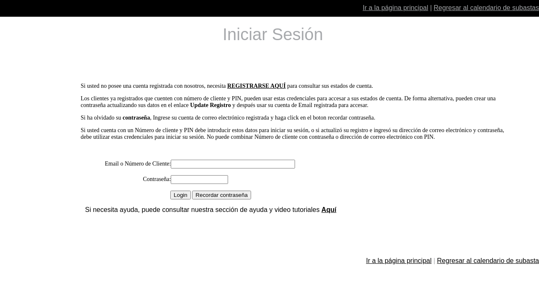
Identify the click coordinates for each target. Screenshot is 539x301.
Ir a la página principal (396, 7)
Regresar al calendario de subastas (486, 7)
